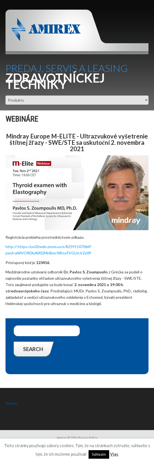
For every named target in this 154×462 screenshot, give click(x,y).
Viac (114, 454)
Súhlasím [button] (99, 454)
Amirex (12, 403)
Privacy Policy (87, 437)
